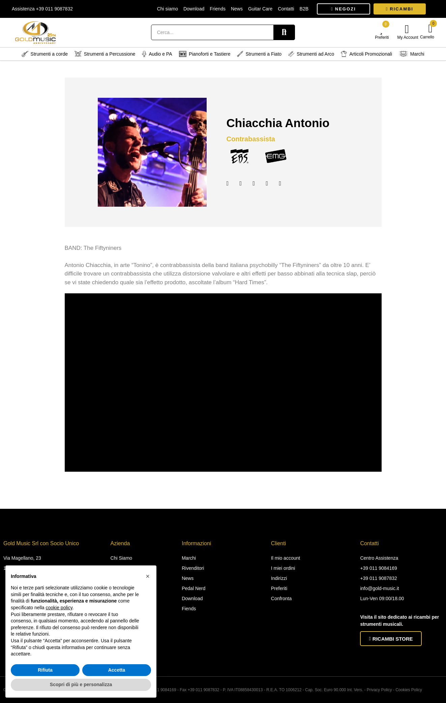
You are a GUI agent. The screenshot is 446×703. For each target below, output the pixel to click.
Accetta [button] (116, 670)
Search (284, 32)
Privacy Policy (379, 689)
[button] (343, 8)
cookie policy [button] (59, 607)
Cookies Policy (408, 689)
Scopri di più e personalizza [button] (81, 684)
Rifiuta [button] (45, 670)
